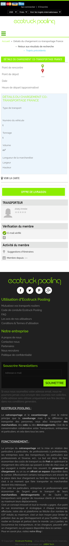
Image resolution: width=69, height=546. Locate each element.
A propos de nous (11, 337)
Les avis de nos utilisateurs (16, 318)
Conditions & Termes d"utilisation (20, 323)
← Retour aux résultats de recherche (34, 46)
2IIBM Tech (48, 544)
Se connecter (28, 7)
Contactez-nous (10, 341)
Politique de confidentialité (16, 355)
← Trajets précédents (34, 50)
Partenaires (7, 346)
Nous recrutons (10, 350)
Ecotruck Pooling (23, 541)
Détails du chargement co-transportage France (33, 59)
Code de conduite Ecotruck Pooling (21, 310)
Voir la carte (10, 178)
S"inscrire (43, 7)
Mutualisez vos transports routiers (20, 305)
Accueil (6, 41)
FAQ (3, 314)
